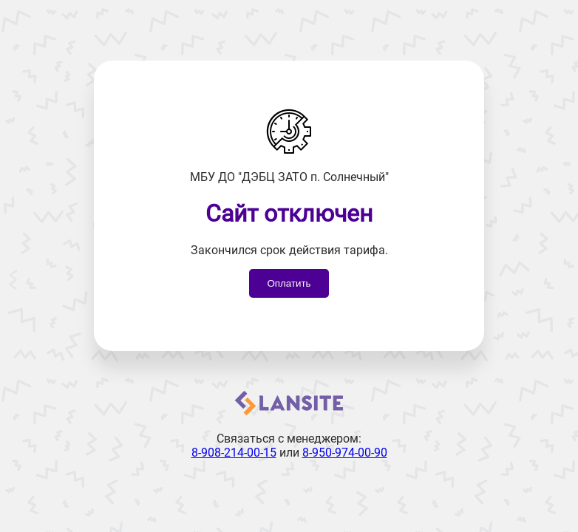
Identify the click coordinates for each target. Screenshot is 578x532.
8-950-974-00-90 (344, 453)
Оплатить (288, 283)
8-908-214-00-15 (233, 453)
